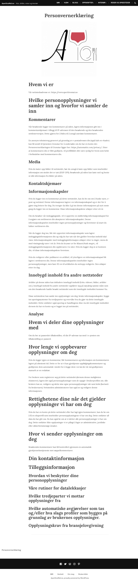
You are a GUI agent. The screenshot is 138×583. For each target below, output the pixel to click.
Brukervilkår (83, 574)
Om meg (71, 574)
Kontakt (60, 574)
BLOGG (75, 3)
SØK (58, 3)
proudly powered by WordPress (76, 578)
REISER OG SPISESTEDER (120, 3)
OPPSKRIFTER (87, 3)
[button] (134, 3)
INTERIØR (101, 3)
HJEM (66, 3)
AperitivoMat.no (8, 3)
